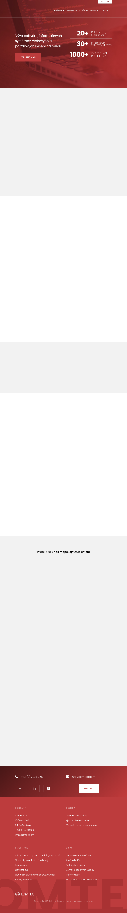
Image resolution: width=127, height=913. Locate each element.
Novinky (94, 10)
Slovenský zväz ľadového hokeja (32, 860)
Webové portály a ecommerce (82, 825)
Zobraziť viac (28, 57)
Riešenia (58, 10)
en (102, 2)
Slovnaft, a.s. (21, 869)
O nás (82, 10)
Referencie (72, 10)
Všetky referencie (24, 879)
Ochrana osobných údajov (80, 869)
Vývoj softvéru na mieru (78, 820)
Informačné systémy (76, 815)
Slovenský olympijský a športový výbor (35, 874)
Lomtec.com (21, 865)
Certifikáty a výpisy (75, 865)
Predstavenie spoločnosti (79, 855)
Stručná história (74, 860)
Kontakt (105, 10)
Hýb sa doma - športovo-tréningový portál (37, 855)
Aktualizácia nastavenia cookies (82, 879)
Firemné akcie (73, 874)
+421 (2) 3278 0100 (29, 777)
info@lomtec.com (80, 777)
